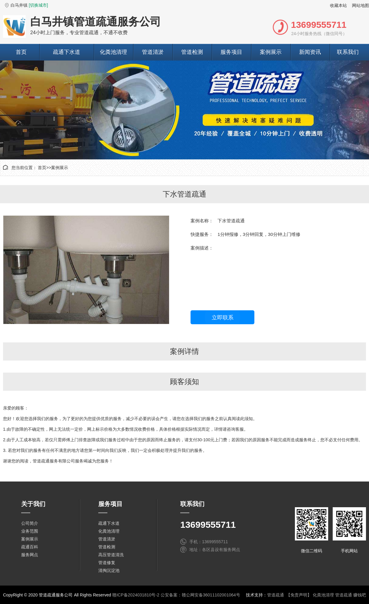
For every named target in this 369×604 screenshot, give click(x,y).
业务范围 (29, 531)
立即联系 (222, 318)
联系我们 (348, 52)
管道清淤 (153, 52)
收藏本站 (338, 5)
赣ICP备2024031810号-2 (135, 595)
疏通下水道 (66, 52)
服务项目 (231, 52)
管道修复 (106, 562)
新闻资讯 (310, 52)
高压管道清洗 (111, 554)
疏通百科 (29, 546)
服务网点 (29, 554)
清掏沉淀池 (108, 570)
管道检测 (192, 52)
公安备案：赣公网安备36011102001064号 (200, 595)
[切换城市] (38, 5)
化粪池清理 (113, 52)
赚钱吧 (359, 595)
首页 (21, 52)
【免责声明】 (299, 595)
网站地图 (360, 5)
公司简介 (29, 523)
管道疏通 (275, 595)
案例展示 (271, 52)
